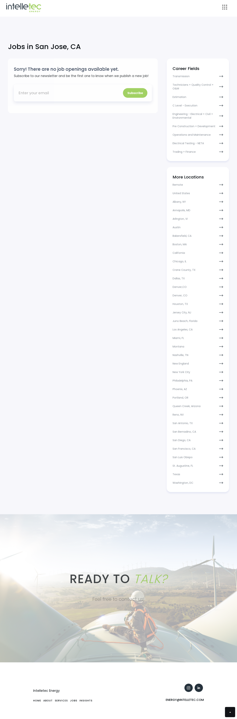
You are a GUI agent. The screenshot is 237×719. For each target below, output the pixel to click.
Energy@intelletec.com (185, 700)
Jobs (73, 700)
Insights (85, 700)
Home (37, 700)
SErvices (61, 700)
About (48, 700)
